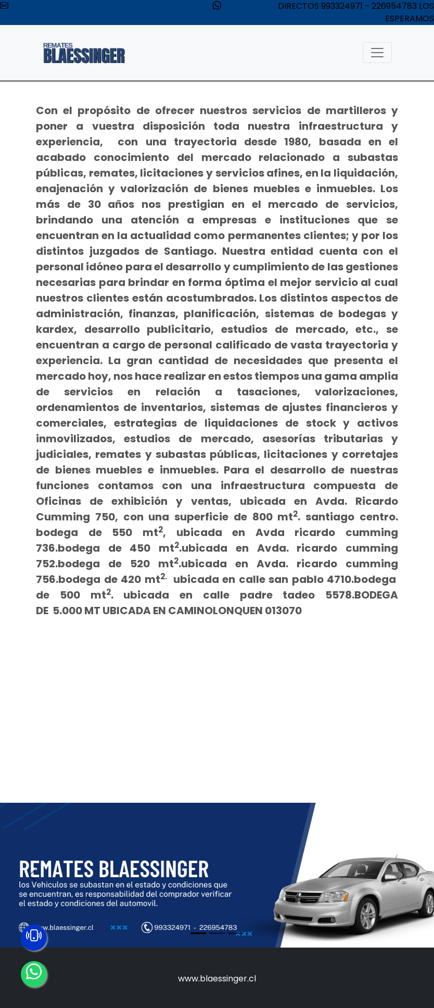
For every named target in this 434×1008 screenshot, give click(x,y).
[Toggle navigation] (377, 52)
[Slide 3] (236, 933)
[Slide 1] (198, 933)
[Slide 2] (217, 933)
